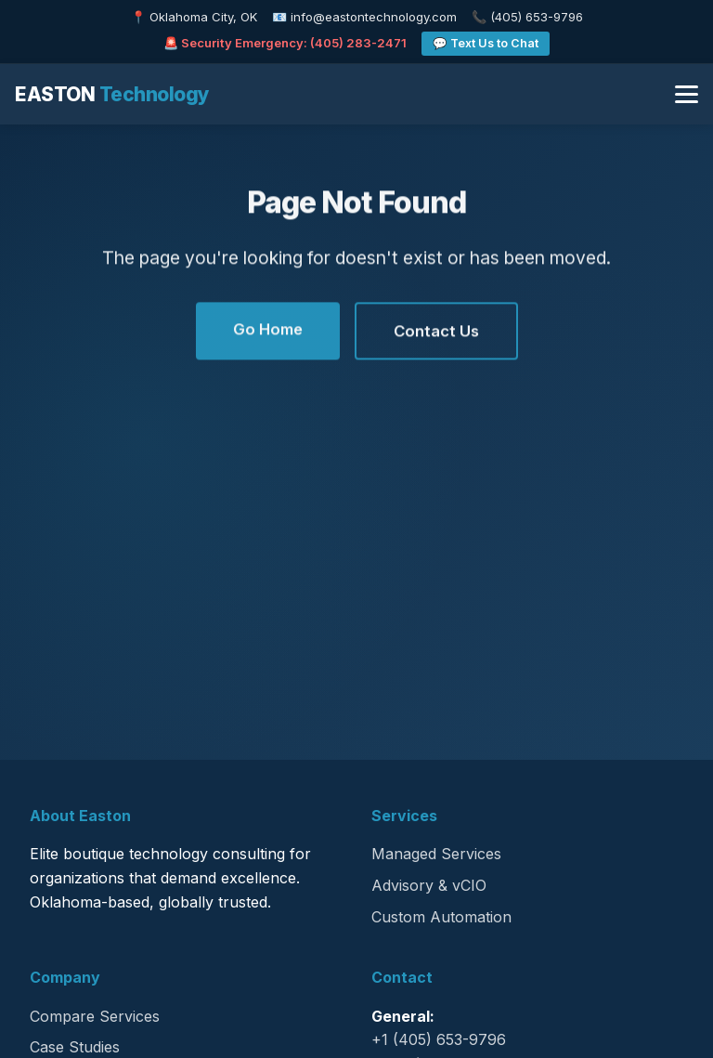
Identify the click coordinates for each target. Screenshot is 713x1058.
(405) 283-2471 (358, 42)
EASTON (112, 94)
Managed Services (436, 853)
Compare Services (95, 1016)
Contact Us (436, 331)
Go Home (268, 329)
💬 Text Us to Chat (485, 43)
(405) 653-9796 (536, 16)
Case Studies (75, 1047)
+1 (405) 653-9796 (438, 1039)
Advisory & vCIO (428, 885)
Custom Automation (441, 917)
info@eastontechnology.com (374, 16)
